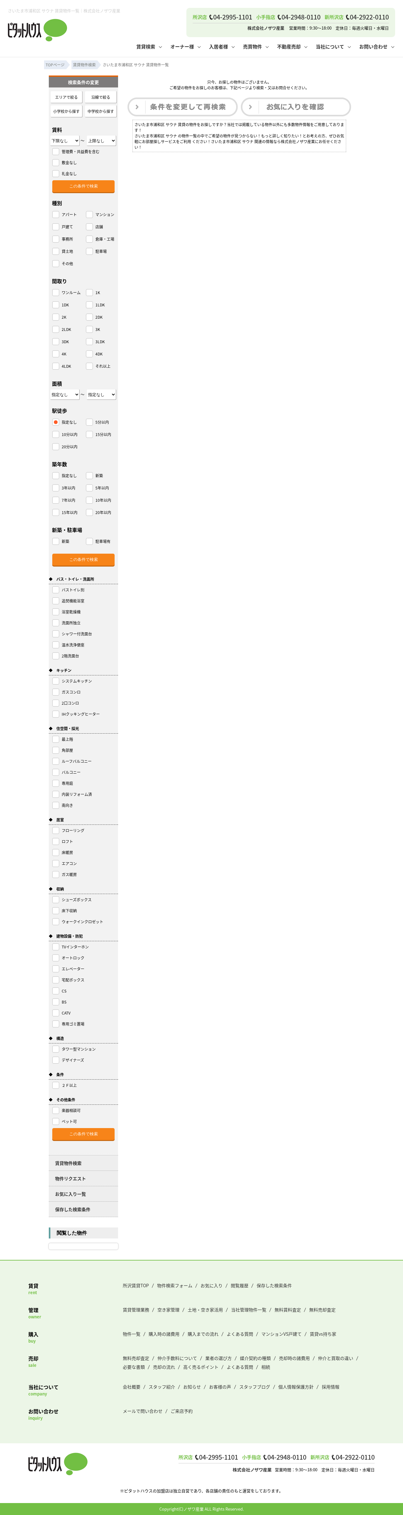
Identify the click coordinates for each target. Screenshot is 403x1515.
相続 (265, 1367)
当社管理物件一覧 (248, 1309)
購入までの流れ (203, 1334)
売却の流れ (164, 1367)
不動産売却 (289, 46)
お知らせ (192, 1386)
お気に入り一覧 (70, 1194)
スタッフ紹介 (162, 1386)
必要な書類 (134, 1367)
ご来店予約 (182, 1411)
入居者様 (218, 46)
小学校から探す (66, 111)
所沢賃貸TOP (136, 1285)
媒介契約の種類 (255, 1358)
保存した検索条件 (72, 1209)
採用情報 (330, 1386)
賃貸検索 (145, 46)
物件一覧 (131, 1334)
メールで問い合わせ (142, 1411)
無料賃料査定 (288, 1309)
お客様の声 (220, 1386)
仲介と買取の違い (335, 1358)
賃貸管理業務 (136, 1309)
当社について (330, 46)
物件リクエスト (70, 1178)
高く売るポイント (201, 1367)
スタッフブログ (254, 1386)
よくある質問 (240, 1334)
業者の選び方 (218, 1358)
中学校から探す (101, 111)
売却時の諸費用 (294, 1358)
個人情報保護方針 (296, 1386)
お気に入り (212, 1285)
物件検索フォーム (174, 1285)
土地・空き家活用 (205, 1309)
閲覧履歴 (239, 1285)
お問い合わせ (373, 46)
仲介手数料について (177, 1358)
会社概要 (131, 1386)
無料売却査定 (322, 1309)
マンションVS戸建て (281, 1334)
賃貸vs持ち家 (323, 1334)
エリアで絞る (66, 97)
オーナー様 (182, 46)
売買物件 (252, 46)
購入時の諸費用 (164, 1334)
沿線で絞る (100, 97)
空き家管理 (168, 1309)
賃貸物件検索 (68, 1163)
